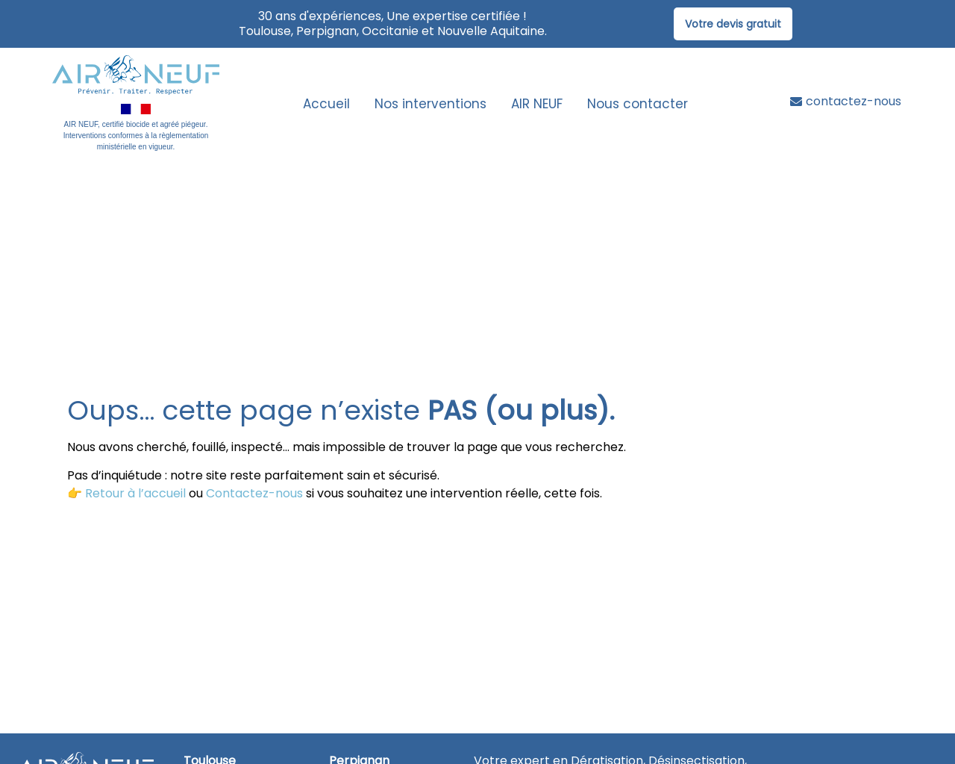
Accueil (326, 104)
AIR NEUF (537, 104)
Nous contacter (637, 104)
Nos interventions (430, 104)
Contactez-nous (254, 493)
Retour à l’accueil (135, 493)
